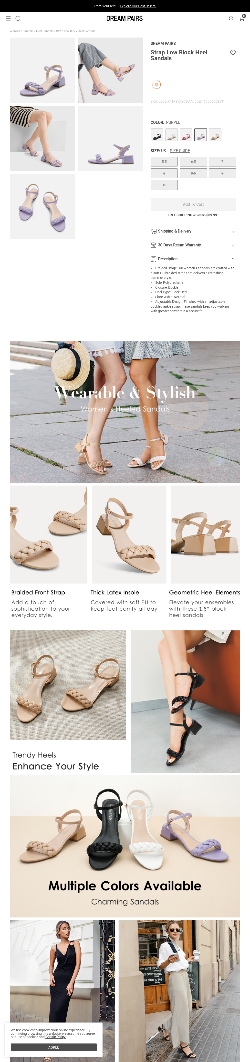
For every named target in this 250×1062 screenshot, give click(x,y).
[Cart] (242, 18)
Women (15, 31)
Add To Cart (193, 204)
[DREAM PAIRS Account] (231, 18)
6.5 (193, 162)
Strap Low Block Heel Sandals (76, 31)
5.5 (164, 162)
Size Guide (180, 151)
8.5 (193, 173)
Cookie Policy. (55, 1037)
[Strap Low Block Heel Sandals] (157, 134)
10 (164, 185)
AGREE (53, 1047)
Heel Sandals (45, 31)
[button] (8, 18)
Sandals (28, 31)
